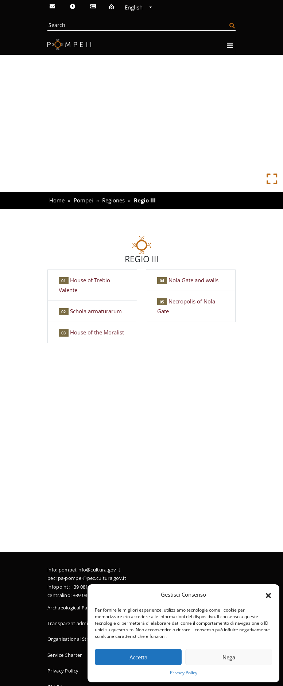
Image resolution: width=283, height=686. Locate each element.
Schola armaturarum (90, 311)
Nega (228, 657)
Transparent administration (78, 623)
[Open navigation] (230, 45)
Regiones (113, 200)
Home (57, 200)
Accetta (138, 657)
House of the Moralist (91, 332)
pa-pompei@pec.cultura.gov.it (92, 578)
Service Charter (64, 655)
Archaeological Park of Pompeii (82, 607)
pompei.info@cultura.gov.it (90, 569)
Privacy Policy (183, 673)
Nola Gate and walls (187, 280)
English (136, 7)
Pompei (83, 200)
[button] (268, 594)
